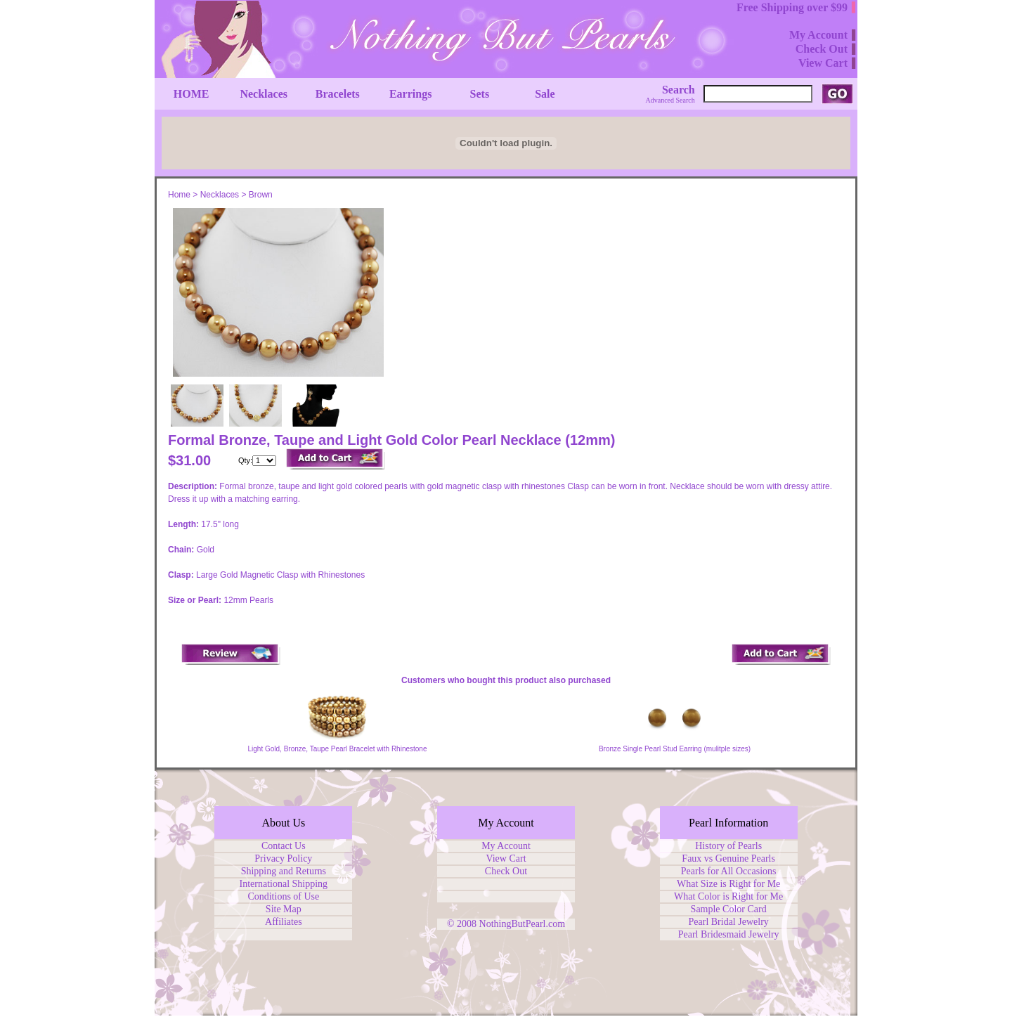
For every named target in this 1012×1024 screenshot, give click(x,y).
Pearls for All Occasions (729, 871)
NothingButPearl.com (522, 924)
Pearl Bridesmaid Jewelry (728, 934)
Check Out (506, 871)
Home (179, 195)
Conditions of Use (283, 896)
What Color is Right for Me (728, 896)
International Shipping (284, 884)
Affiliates (283, 921)
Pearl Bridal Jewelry (729, 921)
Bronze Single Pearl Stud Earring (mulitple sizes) (675, 749)
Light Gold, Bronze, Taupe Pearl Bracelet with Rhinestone (337, 749)
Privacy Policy (283, 858)
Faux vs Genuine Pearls (728, 858)
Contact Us (283, 846)
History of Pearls (728, 846)
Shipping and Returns (283, 871)
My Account (506, 846)
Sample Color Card (729, 909)
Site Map (283, 909)
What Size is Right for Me (728, 884)
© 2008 (463, 924)
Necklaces (219, 195)
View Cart (506, 858)
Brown (261, 195)
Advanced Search (670, 100)
